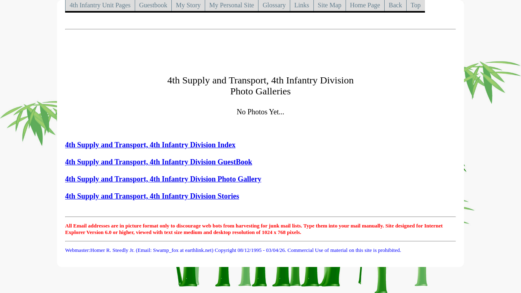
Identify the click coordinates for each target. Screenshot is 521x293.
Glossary (274, 5)
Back (395, 5)
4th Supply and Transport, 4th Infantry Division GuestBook (158, 162)
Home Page (365, 5)
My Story (188, 5)
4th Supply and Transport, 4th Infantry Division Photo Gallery (163, 179)
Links (301, 5)
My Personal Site (231, 5)
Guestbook (153, 5)
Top (416, 5)
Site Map (329, 5)
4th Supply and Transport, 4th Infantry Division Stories (152, 196)
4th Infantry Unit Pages (100, 5)
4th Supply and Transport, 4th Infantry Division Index (150, 145)
